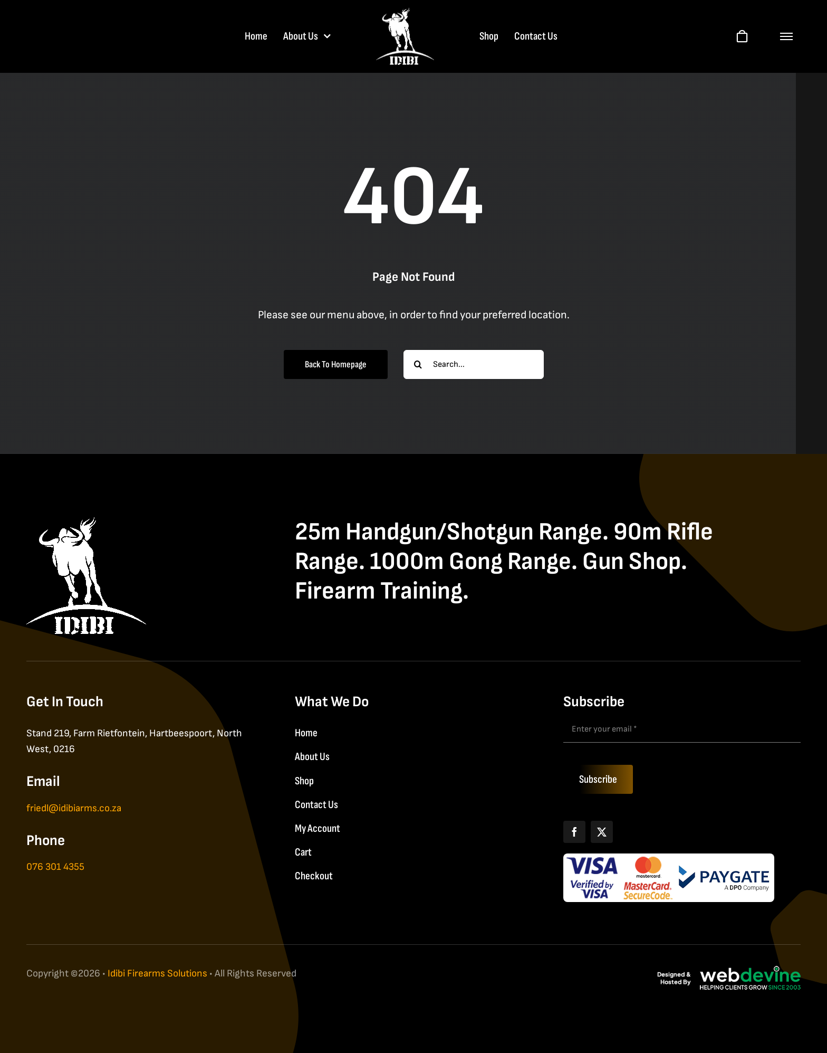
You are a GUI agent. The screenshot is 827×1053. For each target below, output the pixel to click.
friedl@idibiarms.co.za (73, 808)
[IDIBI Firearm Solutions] (86, 522)
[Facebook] (574, 832)
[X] (602, 832)
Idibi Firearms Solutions (157, 973)
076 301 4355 (55, 867)
